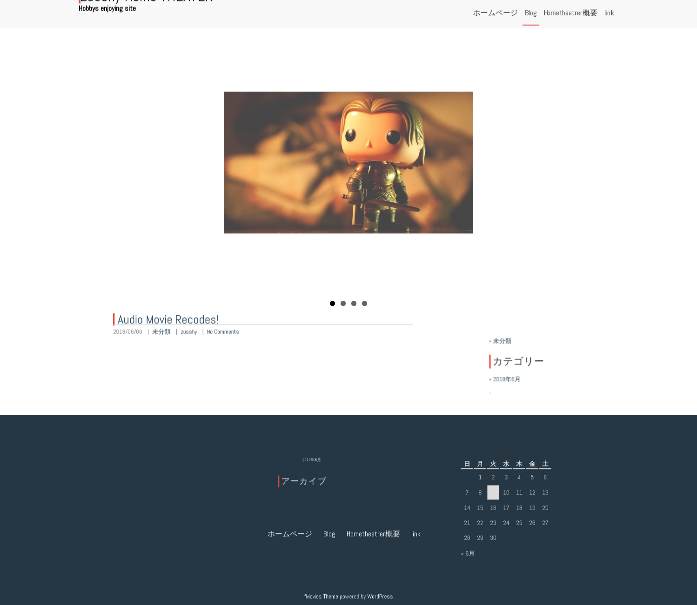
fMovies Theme (323, 596)
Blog (329, 473)
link (416, 473)
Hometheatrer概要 (373, 473)
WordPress (378, 596)
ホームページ (290, 473)
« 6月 (471, 550)
